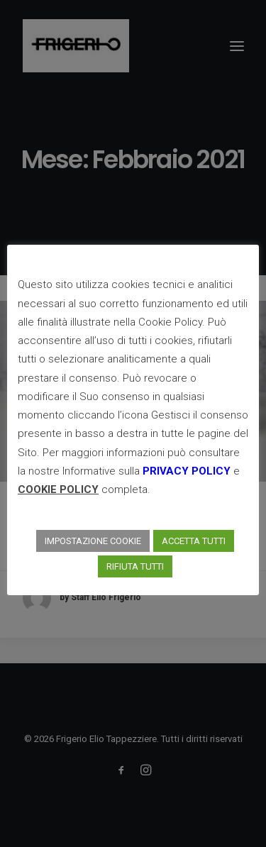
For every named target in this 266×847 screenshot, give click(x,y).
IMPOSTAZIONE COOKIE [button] (93, 541)
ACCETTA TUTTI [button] (194, 541)
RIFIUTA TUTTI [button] (135, 566)
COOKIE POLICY (58, 489)
